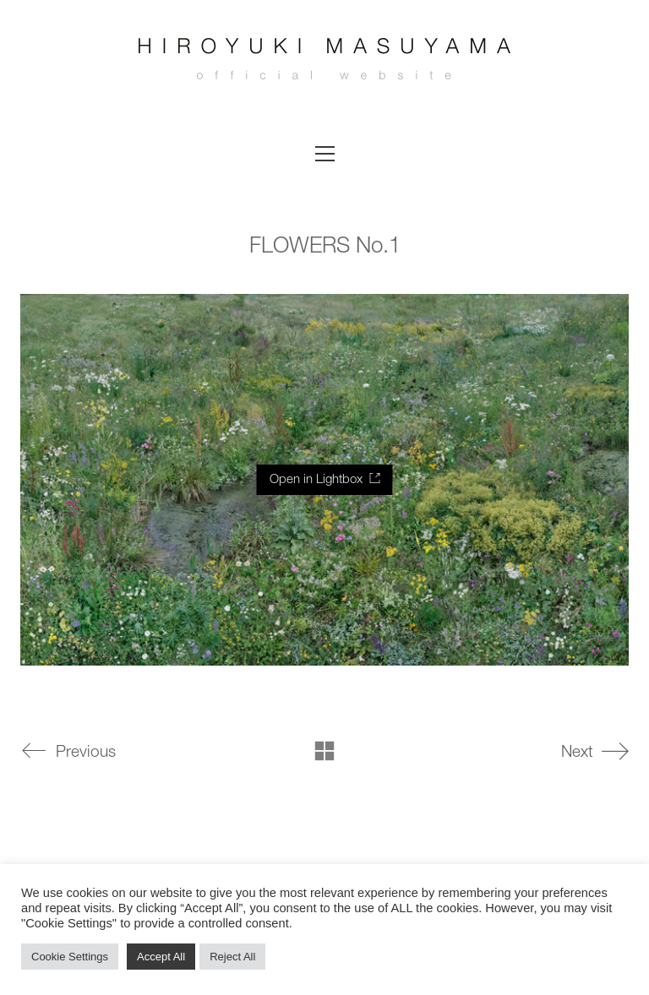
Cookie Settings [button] (69, 956)
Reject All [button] (232, 956)
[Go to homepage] (324, 63)
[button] (325, 154)
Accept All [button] (161, 956)
